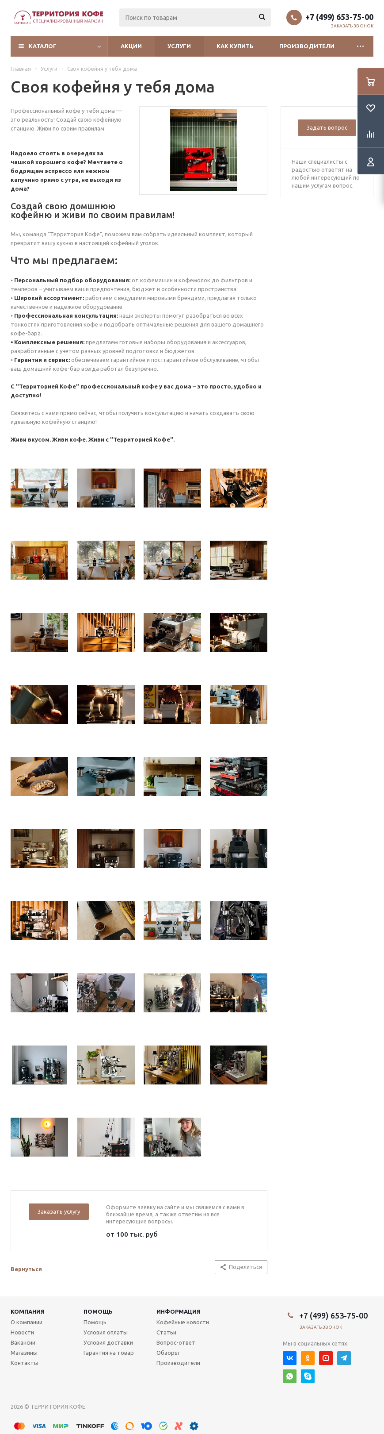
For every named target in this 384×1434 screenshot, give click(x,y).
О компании (26, 1322)
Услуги (179, 46)
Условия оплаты (106, 1332)
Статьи (166, 1332)
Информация (178, 1311)
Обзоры (167, 1352)
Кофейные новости (182, 1322)
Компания (28, 1311)
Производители (307, 46)
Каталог (43, 46)
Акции (131, 46)
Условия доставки (108, 1342)
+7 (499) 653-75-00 (339, 17)
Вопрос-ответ (175, 1342)
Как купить (235, 46)
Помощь (98, 1311)
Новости (22, 1332)
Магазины (24, 1352)
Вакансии (23, 1342)
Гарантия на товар (109, 1352)
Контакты (24, 1363)
